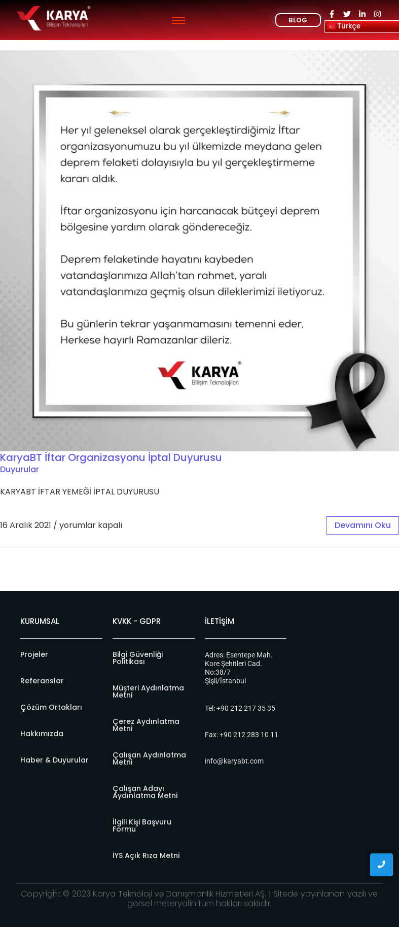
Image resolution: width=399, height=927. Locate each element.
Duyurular (19, 469)
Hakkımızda (41, 734)
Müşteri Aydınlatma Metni (148, 691)
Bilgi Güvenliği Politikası (138, 658)
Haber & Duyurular (54, 760)
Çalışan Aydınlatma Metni (149, 758)
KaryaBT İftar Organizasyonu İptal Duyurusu (111, 457)
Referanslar (42, 681)
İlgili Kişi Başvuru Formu (142, 825)
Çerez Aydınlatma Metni (146, 725)
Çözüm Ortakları (51, 707)
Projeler (34, 654)
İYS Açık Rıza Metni (146, 855)
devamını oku (363, 525)
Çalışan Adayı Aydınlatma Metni (145, 792)
